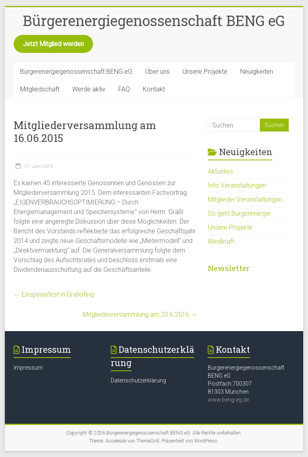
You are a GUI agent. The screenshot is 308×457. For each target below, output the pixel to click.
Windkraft (221, 241)
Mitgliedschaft (39, 89)
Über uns (157, 71)
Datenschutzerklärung (138, 380)
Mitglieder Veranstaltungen (245, 199)
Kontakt (154, 89)
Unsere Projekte (204, 71)
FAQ (124, 89)
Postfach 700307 (230, 383)
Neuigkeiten (256, 71)
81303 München (228, 391)
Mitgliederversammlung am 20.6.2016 (140, 314)
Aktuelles (220, 171)
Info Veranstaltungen (237, 185)
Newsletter (228, 268)
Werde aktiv (88, 89)
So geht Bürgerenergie (239, 213)
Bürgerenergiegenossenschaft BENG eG (154, 20)
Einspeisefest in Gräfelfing (54, 294)
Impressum (28, 367)
